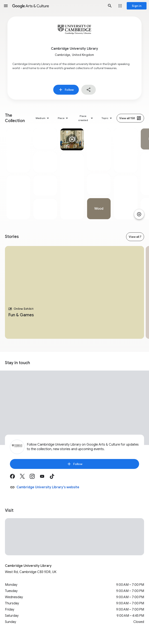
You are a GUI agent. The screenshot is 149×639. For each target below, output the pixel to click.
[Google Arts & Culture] (58, 6)
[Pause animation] (139, 214)
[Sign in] (137, 5)
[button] (6, 6)
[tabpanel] (18, 173)
